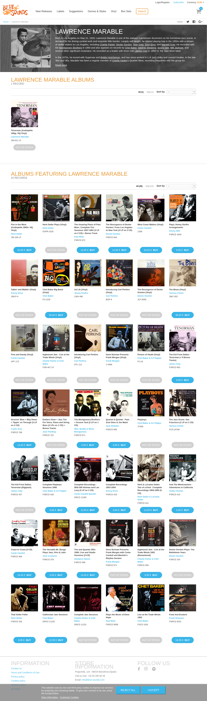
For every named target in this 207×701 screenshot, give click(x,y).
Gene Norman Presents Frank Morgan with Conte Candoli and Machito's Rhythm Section (118, 553)
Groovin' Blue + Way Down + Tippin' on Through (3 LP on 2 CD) (24, 422)
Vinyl (114, 11)
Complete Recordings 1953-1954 (116, 486)
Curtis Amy (16, 429)
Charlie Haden (119, 60)
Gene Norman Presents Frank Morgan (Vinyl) (117, 356)
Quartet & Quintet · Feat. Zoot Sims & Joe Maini (118, 421)
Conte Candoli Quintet (85, 494)
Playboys (142, 419)
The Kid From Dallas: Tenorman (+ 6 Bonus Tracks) (179, 357)
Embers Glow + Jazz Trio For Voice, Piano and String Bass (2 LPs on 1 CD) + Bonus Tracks (56, 423)
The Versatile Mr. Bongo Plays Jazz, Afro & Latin (54, 551)
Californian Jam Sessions (55, 614)
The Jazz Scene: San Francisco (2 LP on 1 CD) (181, 421)
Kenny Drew (17, 293)
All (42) (139, 186)
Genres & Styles (98, 11)
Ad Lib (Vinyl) (81, 289)
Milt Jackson (176, 47)
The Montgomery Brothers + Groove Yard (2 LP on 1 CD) (87, 422)
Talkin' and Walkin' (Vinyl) (23, 289)
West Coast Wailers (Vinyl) (150, 224)
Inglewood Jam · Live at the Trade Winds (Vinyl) (56, 356)
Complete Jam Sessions (86, 614)
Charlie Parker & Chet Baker (53, 362)
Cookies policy (18, 680)
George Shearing (147, 47)
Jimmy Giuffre (81, 293)
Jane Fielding (49, 432)
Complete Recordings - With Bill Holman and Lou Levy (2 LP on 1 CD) (86, 487)
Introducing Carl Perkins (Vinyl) (118, 291)
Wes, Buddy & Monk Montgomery (84, 430)
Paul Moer (79, 237)
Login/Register (162, 2)
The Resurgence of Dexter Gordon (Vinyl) (150, 291)
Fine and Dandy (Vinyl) (22, 354)
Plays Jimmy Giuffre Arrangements (179, 226)
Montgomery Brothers (70, 47)
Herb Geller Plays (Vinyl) (55, 224)
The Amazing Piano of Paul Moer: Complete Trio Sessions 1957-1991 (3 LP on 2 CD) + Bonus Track (87, 228)
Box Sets (127, 11)
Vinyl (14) (149, 186)
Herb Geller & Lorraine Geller (149, 498)
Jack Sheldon (112, 426)
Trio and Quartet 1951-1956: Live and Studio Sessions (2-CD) (85, 552)
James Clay (141, 51)
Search (143, 11)
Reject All (128, 690)
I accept (153, 690)
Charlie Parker (107, 44)
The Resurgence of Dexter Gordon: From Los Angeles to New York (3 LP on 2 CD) (119, 227)
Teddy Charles (176, 491)
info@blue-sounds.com (93, 680)
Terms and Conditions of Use (25, 672)
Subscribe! (178, 2)
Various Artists (176, 293)
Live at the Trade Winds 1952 (149, 616)
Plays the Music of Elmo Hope (118, 616)
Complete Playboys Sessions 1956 (52, 486)
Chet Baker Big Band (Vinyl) (53, 291)
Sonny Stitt (163, 47)
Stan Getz (138, 44)
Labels (62, 11)
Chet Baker (131, 47)
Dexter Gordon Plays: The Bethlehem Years (182, 551)
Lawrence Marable (20, 137)
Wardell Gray (168, 44)
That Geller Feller (19, 614)
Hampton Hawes (82, 559)
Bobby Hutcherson (110, 57)
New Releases (45, 11)
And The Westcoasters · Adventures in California (181, 486)
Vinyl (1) (150, 92)
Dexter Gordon (124, 44)
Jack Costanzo (50, 556)
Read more (61, 65)
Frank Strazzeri (176, 618)
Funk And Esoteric (178, 614)
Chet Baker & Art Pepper (149, 358)
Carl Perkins (112, 296)
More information (50, 697)
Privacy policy (18, 676)
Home (6, 22)
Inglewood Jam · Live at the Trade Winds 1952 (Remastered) (151, 552)
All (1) (140, 92)
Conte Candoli (144, 228)
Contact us (16, 668)
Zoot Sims (150, 44)
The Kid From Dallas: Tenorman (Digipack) (21, 486)
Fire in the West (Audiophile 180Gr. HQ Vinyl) (22, 227)
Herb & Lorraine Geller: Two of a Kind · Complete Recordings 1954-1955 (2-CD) (150, 488)
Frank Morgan (113, 361)
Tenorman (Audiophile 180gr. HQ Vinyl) (22, 131)
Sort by (161, 91)
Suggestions (77, 11)
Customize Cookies (69, 697)
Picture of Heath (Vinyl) (149, 354)
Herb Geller (16, 234)
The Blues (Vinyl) (177, 289)
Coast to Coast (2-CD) (21, 549)
